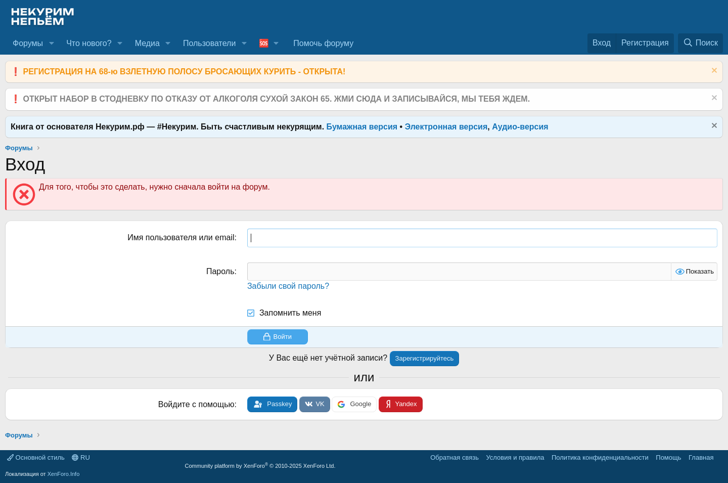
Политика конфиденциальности (600, 457)
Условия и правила (515, 457)
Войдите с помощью (196, 404)
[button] (51, 43)
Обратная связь (454, 457)
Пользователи (209, 43)
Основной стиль (36, 457)
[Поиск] (700, 43)
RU (80, 457)
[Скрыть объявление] (713, 71)
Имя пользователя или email (180, 237)
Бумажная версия (362, 126)
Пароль (220, 271)
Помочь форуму (323, 43)
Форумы (28, 43)
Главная (701, 457)
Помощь (668, 457)
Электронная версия (446, 126)
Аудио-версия (520, 126)
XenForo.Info (64, 474)
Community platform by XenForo (260, 466)
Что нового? (88, 43)
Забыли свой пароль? (288, 286)
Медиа (147, 43)
